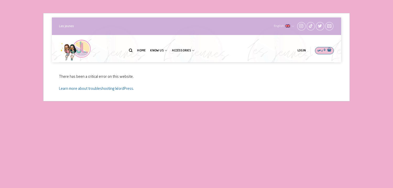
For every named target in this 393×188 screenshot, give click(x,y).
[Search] (130, 50)
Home (141, 50)
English (284, 26)
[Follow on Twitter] (320, 26)
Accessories (183, 50)
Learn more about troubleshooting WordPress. (96, 89)
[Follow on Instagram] (301, 26)
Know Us (158, 50)
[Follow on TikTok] (311, 26)
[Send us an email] (329, 26)
